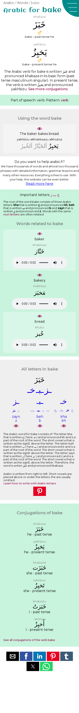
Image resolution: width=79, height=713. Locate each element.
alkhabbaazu (39, 139)
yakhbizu (23, 139)
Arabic (8, 3)
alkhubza (55, 139)
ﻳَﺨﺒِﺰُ (53, 145)
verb (64, 100)
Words (22, 3)
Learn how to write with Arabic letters (29, 483)
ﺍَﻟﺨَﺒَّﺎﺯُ (40, 145)
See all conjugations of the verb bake (29, 640)
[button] (70, 8)
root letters (11, 214)
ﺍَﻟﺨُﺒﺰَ (26, 145)
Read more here (39, 184)
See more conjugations (48, 89)
